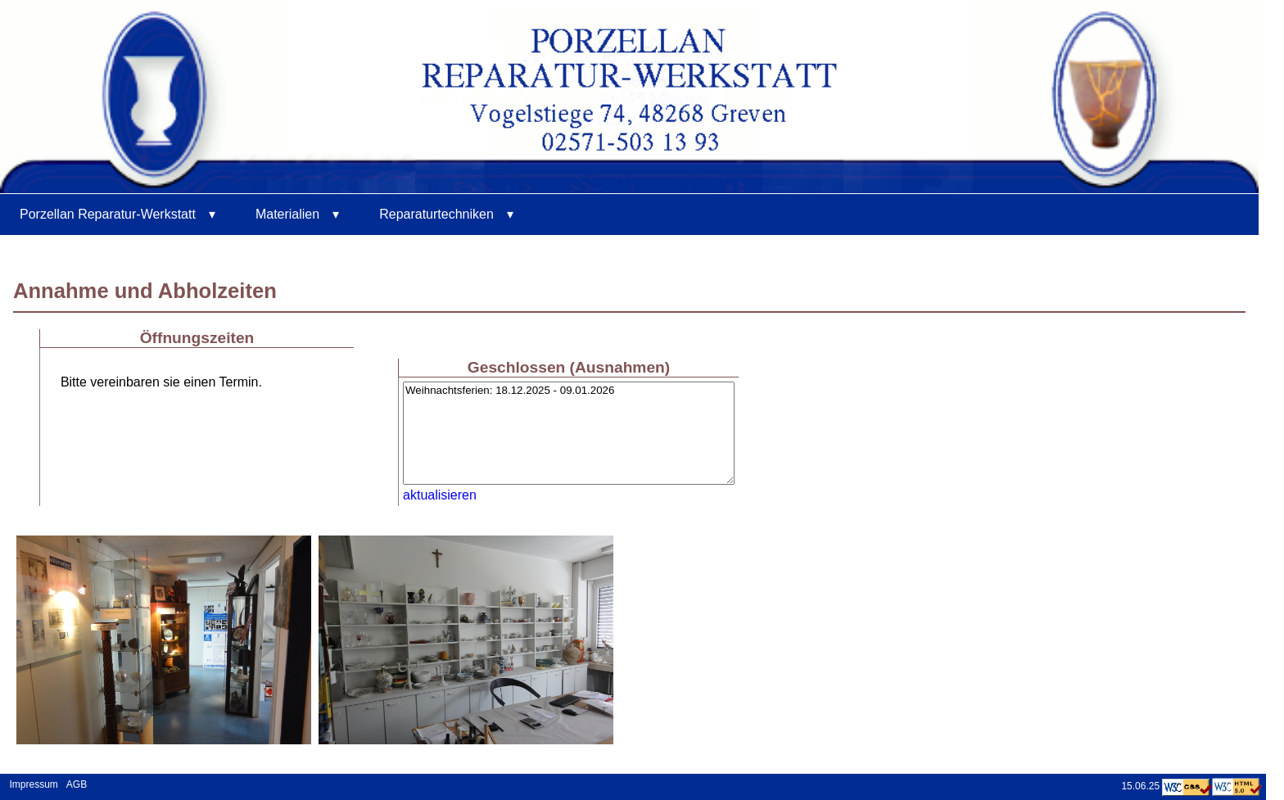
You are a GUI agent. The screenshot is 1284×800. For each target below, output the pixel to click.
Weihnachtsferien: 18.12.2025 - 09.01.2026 (569, 433)
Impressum (31, 784)
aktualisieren (440, 495)
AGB (76, 784)
